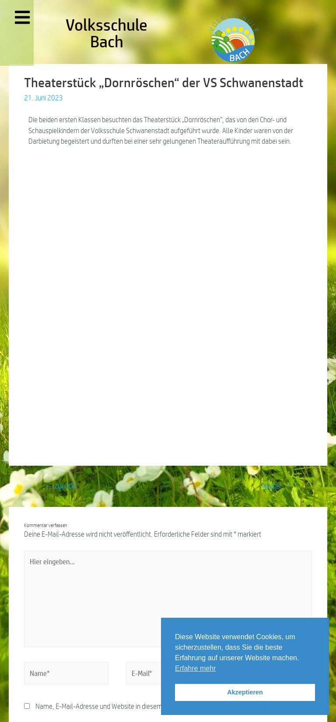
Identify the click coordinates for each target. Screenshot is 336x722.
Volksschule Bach (106, 33)
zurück (60, 486)
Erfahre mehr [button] (195, 668)
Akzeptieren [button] (245, 692)
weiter (276, 486)
